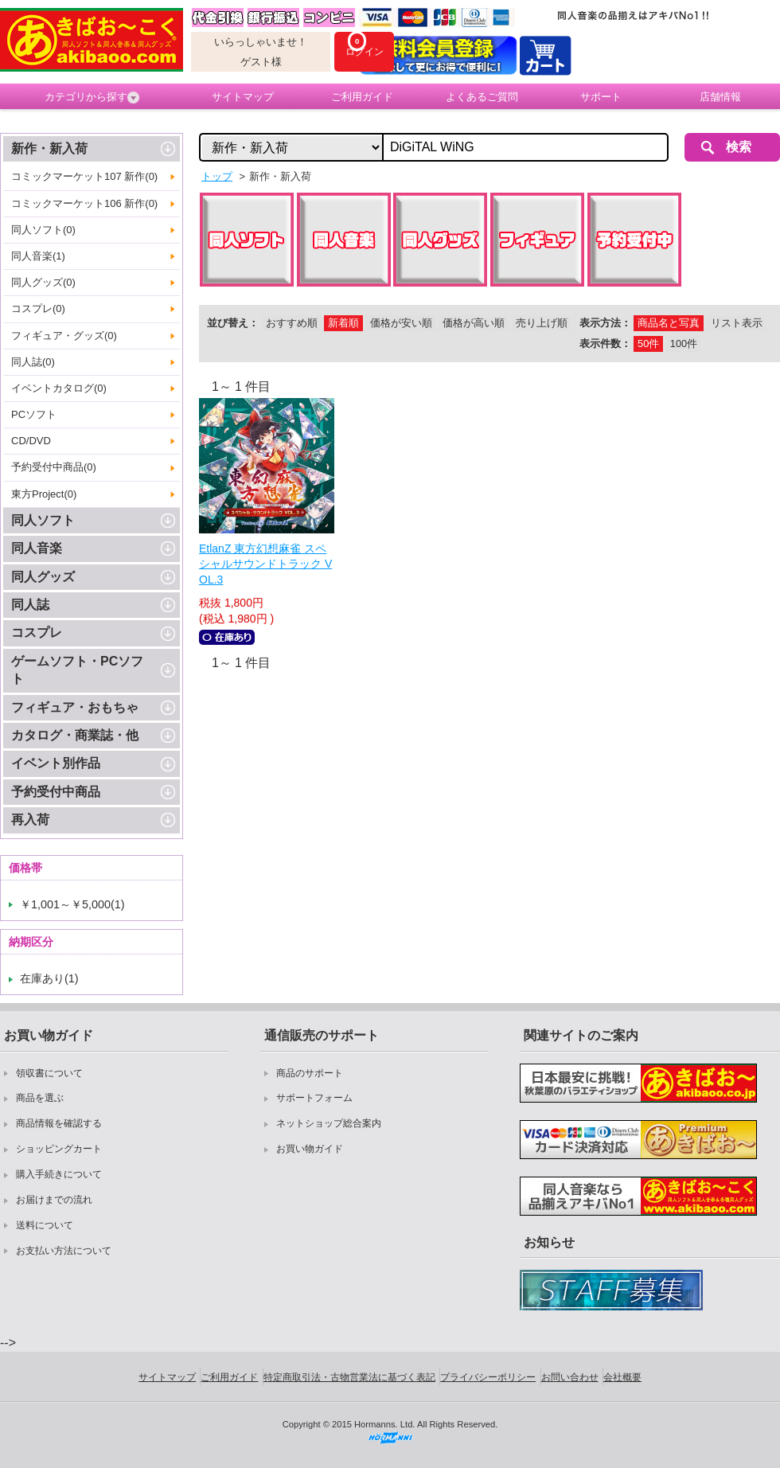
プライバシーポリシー (488, 1377)
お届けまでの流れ (54, 1199)
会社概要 (622, 1377)
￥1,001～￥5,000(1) (72, 904)
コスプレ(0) (38, 308)
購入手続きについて (59, 1174)
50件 (648, 343)
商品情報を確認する (59, 1123)
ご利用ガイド (362, 97)
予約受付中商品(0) (53, 467)
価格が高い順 (474, 323)
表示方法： (605, 323)
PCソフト (34, 414)
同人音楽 (36, 548)
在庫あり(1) (49, 978)
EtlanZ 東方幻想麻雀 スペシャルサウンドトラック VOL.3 (265, 564)
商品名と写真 (669, 323)
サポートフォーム (314, 1097)
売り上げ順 (541, 323)
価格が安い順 (401, 323)
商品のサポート (309, 1073)
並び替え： (233, 323)
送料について (44, 1225)
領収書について (49, 1073)
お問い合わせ (570, 1377)
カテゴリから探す (92, 97)
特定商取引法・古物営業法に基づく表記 (349, 1377)
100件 (683, 343)
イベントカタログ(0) (59, 388)
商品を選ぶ (40, 1097)
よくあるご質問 (482, 97)
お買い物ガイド (309, 1148)
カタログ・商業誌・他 (74, 735)
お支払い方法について (63, 1250)
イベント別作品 (55, 763)
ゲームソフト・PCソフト (77, 669)
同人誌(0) (33, 362)
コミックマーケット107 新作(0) (84, 176)
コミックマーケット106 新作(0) (84, 203)
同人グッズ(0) (43, 282)
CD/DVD (31, 441)
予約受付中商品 (55, 791)
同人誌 (30, 604)
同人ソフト (43, 520)
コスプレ (36, 632)
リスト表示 (736, 323)
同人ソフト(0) (43, 230)
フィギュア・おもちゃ (74, 707)
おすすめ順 (292, 323)
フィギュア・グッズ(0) (64, 336)
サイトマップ (243, 97)
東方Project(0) (43, 494)
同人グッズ (43, 577)
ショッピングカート (59, 1148)
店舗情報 (720, 97)
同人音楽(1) (38, 256)
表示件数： (605, 343)
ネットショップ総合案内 (328, 1123)
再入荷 (30, 819)
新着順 (343, 323)
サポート (601, 97)
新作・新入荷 (49, 148)
